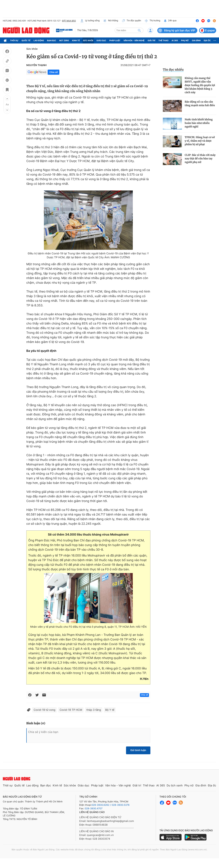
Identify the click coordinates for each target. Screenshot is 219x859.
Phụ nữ (185, 40)
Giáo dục (101, 40)
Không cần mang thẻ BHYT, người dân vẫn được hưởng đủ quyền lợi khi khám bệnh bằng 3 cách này (200, 85)
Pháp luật (114, 40)
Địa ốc (207, 40)
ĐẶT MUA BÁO (69, 21)
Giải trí (151, 40)
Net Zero (64, 40)
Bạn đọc (51, 40)
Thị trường (152, 21)
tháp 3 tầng (93, 709)
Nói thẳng (110, 21)
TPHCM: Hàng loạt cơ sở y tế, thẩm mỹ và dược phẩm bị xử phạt (200, 141)
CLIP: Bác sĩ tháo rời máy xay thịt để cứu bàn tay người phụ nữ (200, 158)
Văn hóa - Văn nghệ (134, 40)
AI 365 (175, 40)
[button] (7, 99)
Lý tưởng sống (90, 21)
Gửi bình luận (138, 750)
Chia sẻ (53, 72)
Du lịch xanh (175, 785)
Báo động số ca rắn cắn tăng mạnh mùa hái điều (200, 103)
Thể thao (163, 40)
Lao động (39, 40)
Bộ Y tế (109, 709)
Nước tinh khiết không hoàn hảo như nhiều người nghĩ (199, 123)
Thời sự (14, 40)
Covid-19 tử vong (44, 709)
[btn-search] (139, 30)
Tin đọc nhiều (173, 70)
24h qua (170, 21)
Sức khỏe (88, 40)
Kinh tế (76, 40)
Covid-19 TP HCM (71, 709)
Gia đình (196, 40)
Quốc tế (26, 40)
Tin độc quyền (131, 21)
